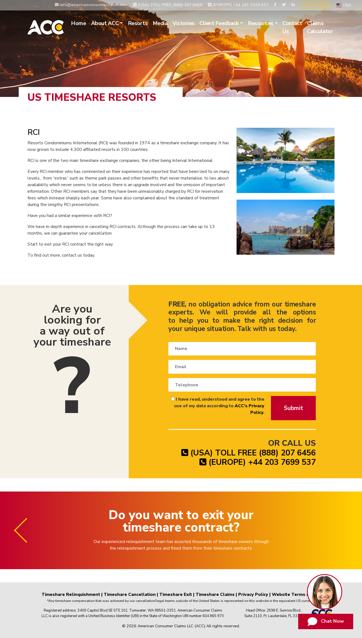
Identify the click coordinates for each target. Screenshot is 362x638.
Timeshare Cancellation (130, 594)
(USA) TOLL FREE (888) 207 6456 (167, 4)
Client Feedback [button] (219, 23)
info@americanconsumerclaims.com (91, 4)
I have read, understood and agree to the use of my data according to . (217, 406)
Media (160, 23)
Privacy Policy (253, 594)
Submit (293, 408)
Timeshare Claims (215, 594)
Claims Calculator (320, 27)
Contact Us (292, 27)
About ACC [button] (105, 23)
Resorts (138, 23)
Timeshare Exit (175, 594)
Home (78, 23)
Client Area (315, 5)
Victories (183, 23)
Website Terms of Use (296, 594)
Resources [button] (260, 23)
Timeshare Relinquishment (71, 594)
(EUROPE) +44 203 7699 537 (238, 4)
